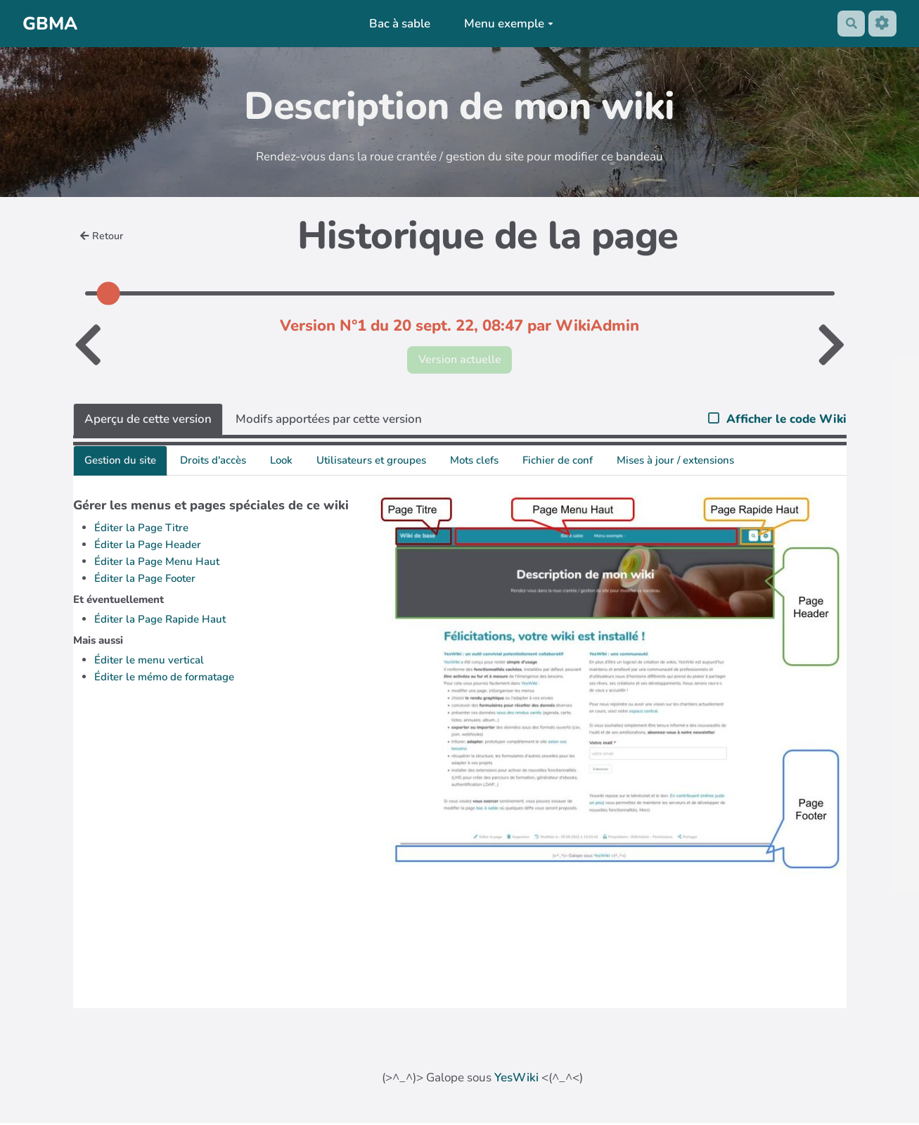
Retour (103, 236)
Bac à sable (397, 23)
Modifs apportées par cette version (329, 421)
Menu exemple (506, 23)
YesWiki (516, 1080)
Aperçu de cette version (148, 421)
